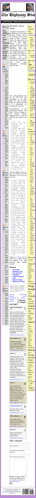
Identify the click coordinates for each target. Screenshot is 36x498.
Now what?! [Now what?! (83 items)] (29, 343)
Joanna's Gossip (32, 123)
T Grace (19, 257)
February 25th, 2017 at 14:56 (16, 412)
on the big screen (12, 298)
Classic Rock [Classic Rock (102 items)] (30, 277)
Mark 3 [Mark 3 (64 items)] (29, 341)
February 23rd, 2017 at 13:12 (16, 379)
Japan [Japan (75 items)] (29, 332)
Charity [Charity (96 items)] (30, 275)
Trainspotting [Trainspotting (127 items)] (32, 381)
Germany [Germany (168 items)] (31, 301)
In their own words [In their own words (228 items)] (30, 328)
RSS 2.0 (22, 288)
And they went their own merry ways (32, 174)
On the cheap (32, 139)
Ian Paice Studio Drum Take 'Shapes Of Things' (7, 149)
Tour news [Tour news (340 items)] (30, 375)
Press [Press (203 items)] (30, 346)
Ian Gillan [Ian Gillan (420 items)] (31, 312)
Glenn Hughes (5, 289)
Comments (12, 492)
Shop (31, 44)
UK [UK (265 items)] (31, 383)
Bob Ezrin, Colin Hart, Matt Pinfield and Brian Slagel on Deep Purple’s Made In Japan (7, 102)
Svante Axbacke (14, 406)
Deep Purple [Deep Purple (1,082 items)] (31, 288)
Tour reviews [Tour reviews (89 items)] (30, 379)
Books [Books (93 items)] (29, 274)
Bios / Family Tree (32, 113)
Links (32, 126)
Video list (32, 41)
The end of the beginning (17, 274)
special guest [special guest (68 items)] (29, 368)
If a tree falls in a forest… (32, 148)
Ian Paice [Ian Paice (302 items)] (30, 317)
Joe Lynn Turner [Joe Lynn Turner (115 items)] (30, 334)
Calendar (6, 492)
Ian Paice (5, 134)
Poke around (30, 32)
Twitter (32, 57)
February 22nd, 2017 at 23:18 (16, 350)
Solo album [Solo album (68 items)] (30, 366)
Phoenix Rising (5, 52)
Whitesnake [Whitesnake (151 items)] (31, 390)
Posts (3, 492)
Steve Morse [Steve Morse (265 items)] (30, 371)
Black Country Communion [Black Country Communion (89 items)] (31, 268)
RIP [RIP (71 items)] (29, 353)
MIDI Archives (33, 92)
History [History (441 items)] (31, 308)
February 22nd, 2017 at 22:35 (16, 335)
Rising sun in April (5, 56)
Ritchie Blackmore (7, 174)
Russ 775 (31, 155)
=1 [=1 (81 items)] (28, 262)
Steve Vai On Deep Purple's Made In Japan (7, 121)
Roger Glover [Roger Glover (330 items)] (31, 361)
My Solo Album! (7, 139)
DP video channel (6, 69)
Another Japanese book (6, 47)
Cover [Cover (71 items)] (29, 279)
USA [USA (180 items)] (29, 385)
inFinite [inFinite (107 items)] (30, 319)
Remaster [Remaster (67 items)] (30, 352)
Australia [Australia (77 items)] (30, 265)
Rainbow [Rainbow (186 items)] (31, 348)
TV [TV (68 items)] (29, 383)
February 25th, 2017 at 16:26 (16, 426)
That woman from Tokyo (32, 189)
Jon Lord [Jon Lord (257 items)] (30, 339)
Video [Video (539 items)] (31, 387)
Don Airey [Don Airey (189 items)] (30, 293)
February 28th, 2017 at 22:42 (16, 438)
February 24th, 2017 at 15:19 (16, 402)
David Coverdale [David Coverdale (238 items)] (32, 282)
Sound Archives (33, 89)
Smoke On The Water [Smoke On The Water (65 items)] (30, 364)
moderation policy (14, 481)
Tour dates (31, 38)
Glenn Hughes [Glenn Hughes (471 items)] (31, 304)
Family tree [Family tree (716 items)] (31, 297)
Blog (11, 287)
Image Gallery (32, 101)
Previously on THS (31, 68)
